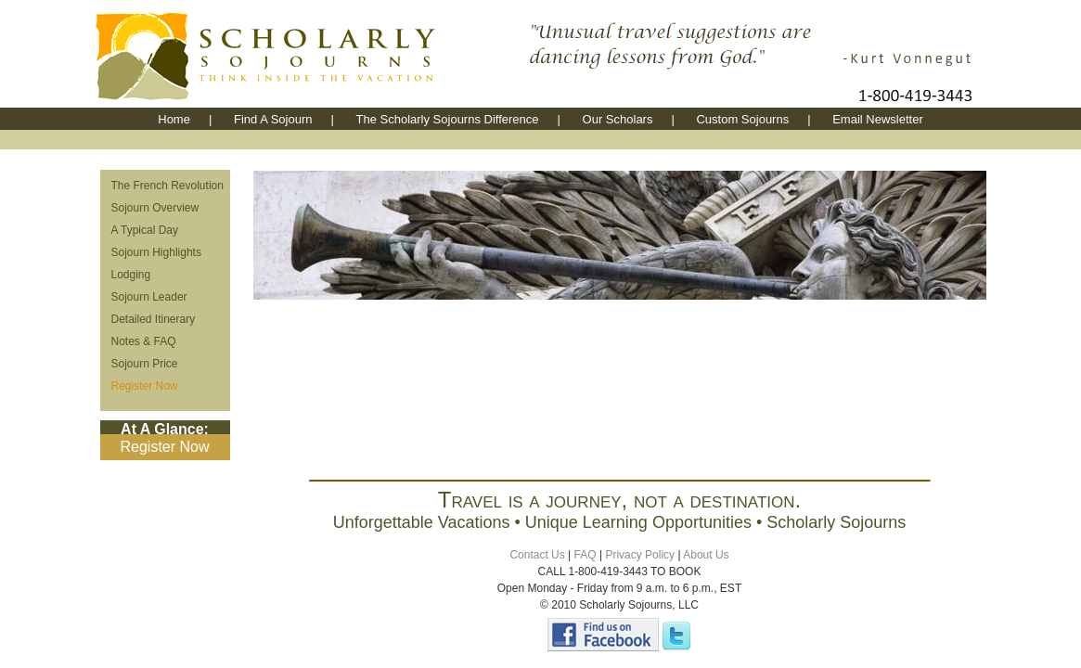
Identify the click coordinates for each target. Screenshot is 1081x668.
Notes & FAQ (143, 341)
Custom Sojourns (742, 119)
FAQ (585, 554)
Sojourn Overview (155, 207)
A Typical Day (144, 230)
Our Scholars (618, 119)
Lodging (131, 274)
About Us (705, 554)
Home (174, 119)
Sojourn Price (144, 363)
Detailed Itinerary (153, 319)
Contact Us (536, 554)
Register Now (144, 385)
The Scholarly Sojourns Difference (447, 119)
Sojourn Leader (149, 296)
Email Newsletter (877, 119)
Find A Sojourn (273, 119)
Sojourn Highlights (156, 252)
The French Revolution (167, 185)
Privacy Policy (640, 554)
